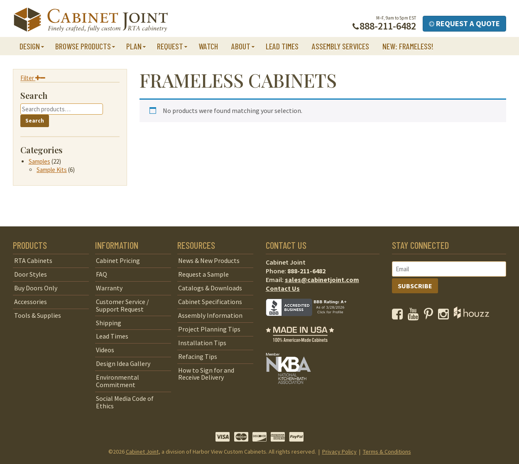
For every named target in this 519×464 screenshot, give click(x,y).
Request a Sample (203, 274)
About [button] (240, 46)
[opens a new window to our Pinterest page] (430, 316)
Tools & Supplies (37, 315)
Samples (39, 161)
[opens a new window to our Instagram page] (445, 316)
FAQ (101, 274)
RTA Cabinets (33, 260)
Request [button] (170, 46)
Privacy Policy (339, 451)
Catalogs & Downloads (210, 288)
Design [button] (30, 46)
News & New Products (209, 260)
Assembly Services (340, 46)
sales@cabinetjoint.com (322, 279)
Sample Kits (52, 170)
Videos (105, 350)
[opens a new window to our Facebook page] (399, 316)
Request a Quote (464, 23)
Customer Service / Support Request (122, 305)
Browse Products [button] (83, 46)
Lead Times (282, 46)
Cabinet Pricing (118, 260)
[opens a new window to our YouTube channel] (415, 316)
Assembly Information (210, 315)
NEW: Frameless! (407, 46)
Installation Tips (202, 343)
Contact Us (283, 288)
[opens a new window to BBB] (311, 322)
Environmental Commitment (117, 381)
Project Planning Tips (209, 329)
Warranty (109, 288)
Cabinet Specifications (210, 301)
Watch (208, 46)
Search (34, 120)
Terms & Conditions (387, 451)
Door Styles (30, 274)
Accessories (30, 301)
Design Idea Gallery (123, 363)
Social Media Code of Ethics (125, 402)
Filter (32, 78)
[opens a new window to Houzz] (471, 316)
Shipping (108, 323)
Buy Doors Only (35, 288)
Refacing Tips (197, 356)
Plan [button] (134, 46)
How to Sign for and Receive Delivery (206, 374)
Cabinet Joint (142, 451)
